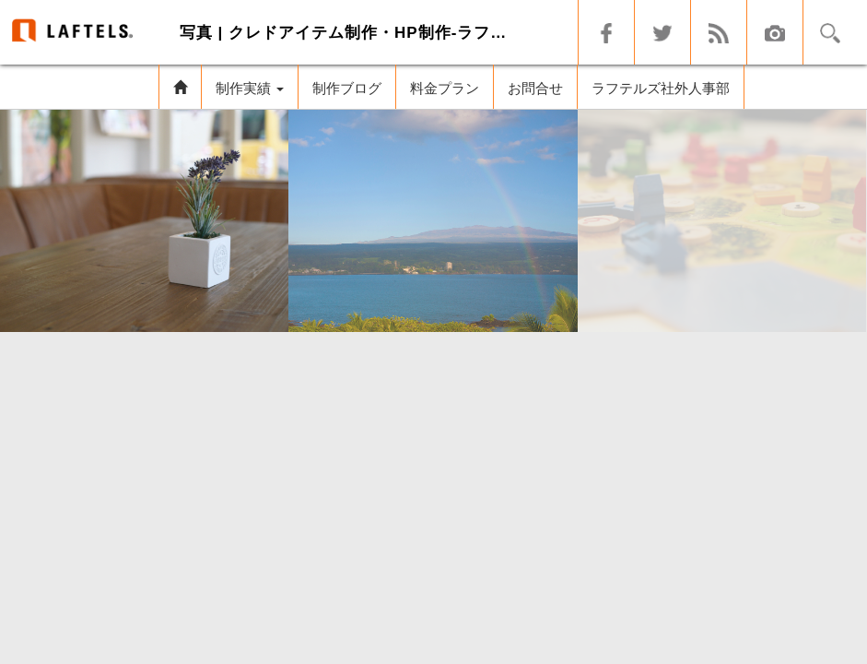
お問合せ (535, 88)
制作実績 (250, 88)
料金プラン (444, 88)
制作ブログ (346, 88)
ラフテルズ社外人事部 (661, 88)
